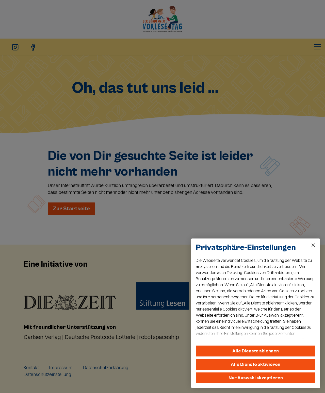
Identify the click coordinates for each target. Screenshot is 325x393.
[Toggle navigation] (317, 47)
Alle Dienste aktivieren (255, 364)
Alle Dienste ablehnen (255, 351)
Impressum (61, 367)
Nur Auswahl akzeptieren (256, 378)
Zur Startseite (71, 209)
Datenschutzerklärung (105, 367)
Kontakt (31, 367)
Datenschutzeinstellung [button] (47, 374)
